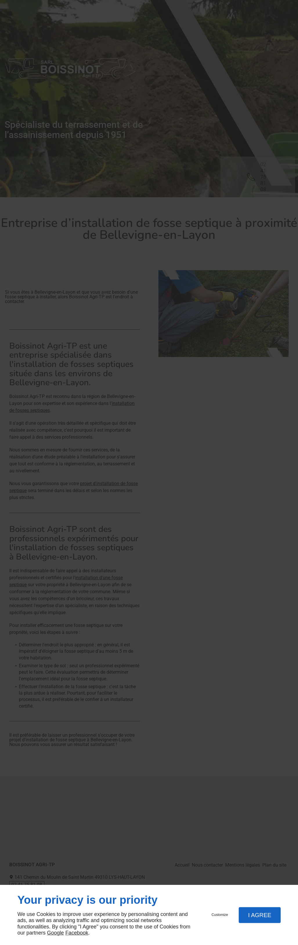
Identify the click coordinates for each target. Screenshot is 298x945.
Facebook (76, 933)
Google (55, 933)
